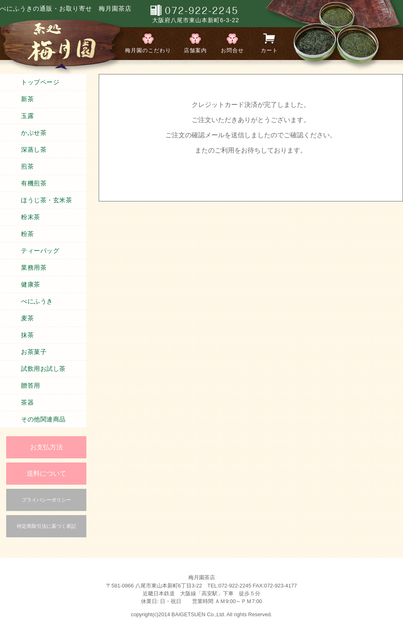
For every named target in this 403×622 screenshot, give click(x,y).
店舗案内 (195, 50)
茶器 (27, 402)
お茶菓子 (33, 352)
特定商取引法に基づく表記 (46, 526)
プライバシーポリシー (46, 500)
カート (269, 50)
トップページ (40, 82)
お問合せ (232, 50)
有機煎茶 (33, 183)
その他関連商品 (43, 419)
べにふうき (37, 301)
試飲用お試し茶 (43, 368)
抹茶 (27, 335)
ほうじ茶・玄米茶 (46, 200)
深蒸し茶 (33, 149)
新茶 (27, 99)
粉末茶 (30, 217)
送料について (46, 473)
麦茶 (27, 318)
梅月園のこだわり (148, 50)
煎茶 (27, 166)
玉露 (27, 116)
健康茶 (30, 284)
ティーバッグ (40, 250)
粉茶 (27, 234)
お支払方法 (46, 447)
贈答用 (30, 385)
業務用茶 (33, 267)
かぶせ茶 (33, 132)
